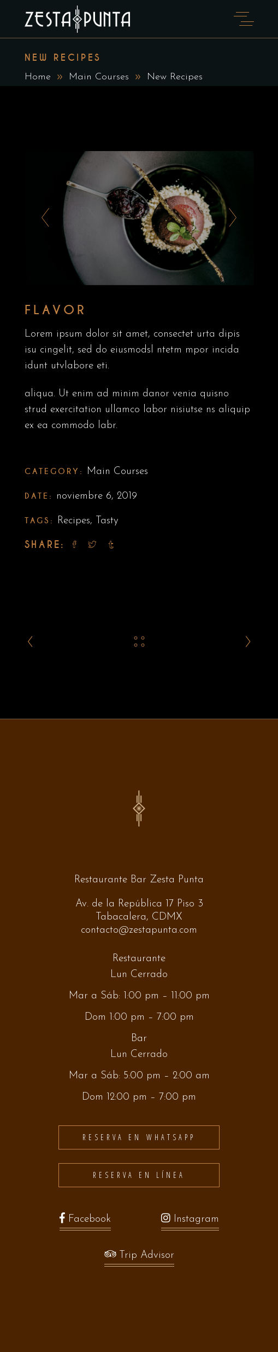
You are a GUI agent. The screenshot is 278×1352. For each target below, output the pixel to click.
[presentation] (42, 217)
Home (38, 77)
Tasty (107, 521)
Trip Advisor (139, 1258)
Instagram (190, 1222)
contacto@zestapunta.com (139, 930)
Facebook (85, 1222)
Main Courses (99, 77)
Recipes (73, 521)
